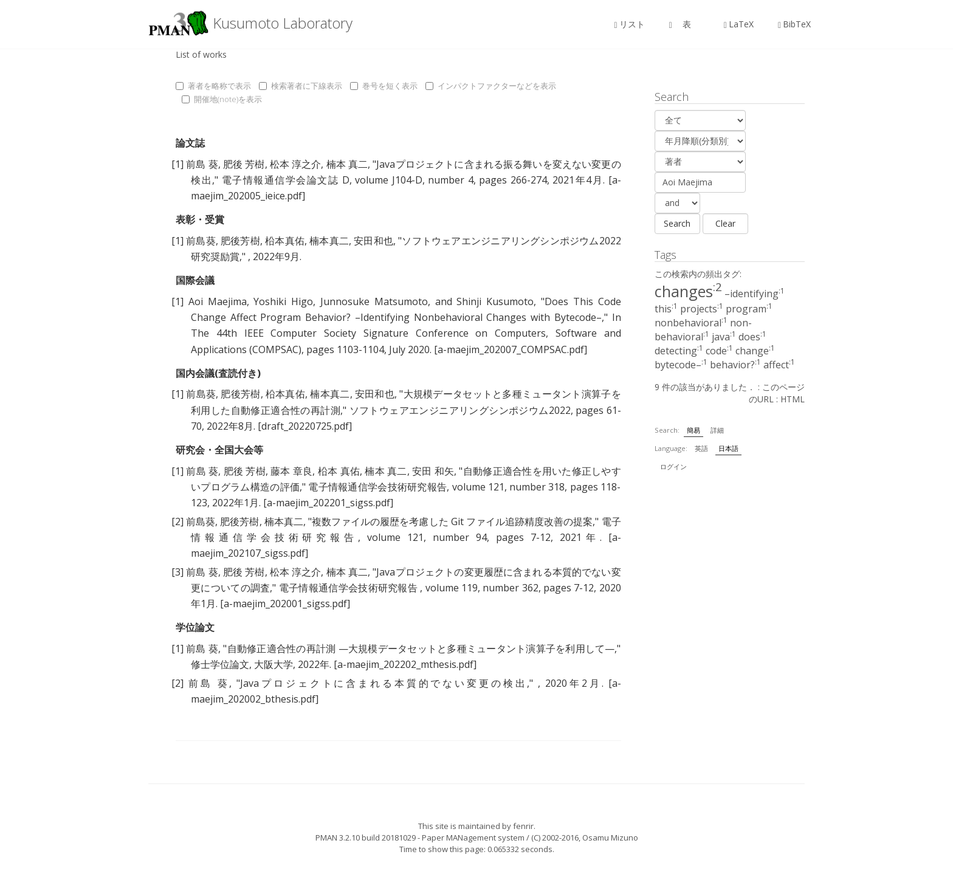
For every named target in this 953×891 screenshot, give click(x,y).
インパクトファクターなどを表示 (490, 85)
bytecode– (681, 364)
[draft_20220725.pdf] (305, 426)
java (724, 336)
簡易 (693, 430)
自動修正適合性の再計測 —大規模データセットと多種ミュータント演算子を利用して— (420, 648)
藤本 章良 (291, 471)
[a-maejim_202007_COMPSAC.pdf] (510, 349)
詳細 (717, 430)
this (666, 308)
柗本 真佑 (339, 471)
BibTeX (794, 24)
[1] (177, 164)
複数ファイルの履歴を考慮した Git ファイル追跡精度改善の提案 (452, 521)
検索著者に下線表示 (300, 85)
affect (779, 364)
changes (688, 291)
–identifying (754, 293)
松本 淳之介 (296, 164)
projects (701, 308)
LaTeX (739, 24)
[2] (177, 521)
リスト (629, 24)
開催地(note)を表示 (222, 99)
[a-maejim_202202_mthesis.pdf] (405, 664)
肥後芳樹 (240, 240)
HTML (792, 399)
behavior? (735, 364)
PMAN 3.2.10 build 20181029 (365, 837)
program (749, 308)
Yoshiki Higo (283, 301)
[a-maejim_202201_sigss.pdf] (328, 502)
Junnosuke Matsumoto (374, 301)
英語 (701, 448)
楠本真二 (329, 240)
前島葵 (201, 240)
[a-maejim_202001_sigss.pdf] (285, 603)
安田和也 (373, 240)
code (719, 350)
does (752, 336)
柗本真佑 (284, 240)
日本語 (728, 448)
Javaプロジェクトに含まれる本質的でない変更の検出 (383, 683)
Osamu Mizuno (610, 837)
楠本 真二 (347, 164)
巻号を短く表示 (384, 85)
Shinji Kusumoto (495, 301)
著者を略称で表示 (213, 85)
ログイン (673, 466)
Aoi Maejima (217, 301)
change (755, 350)
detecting (679, 350)
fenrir (523, 825)
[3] (177, 572)
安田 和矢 (433, 471)
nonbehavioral (691, 322)
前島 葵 (202, 164)
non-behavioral (703, 329)
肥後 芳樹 (244, 164)
